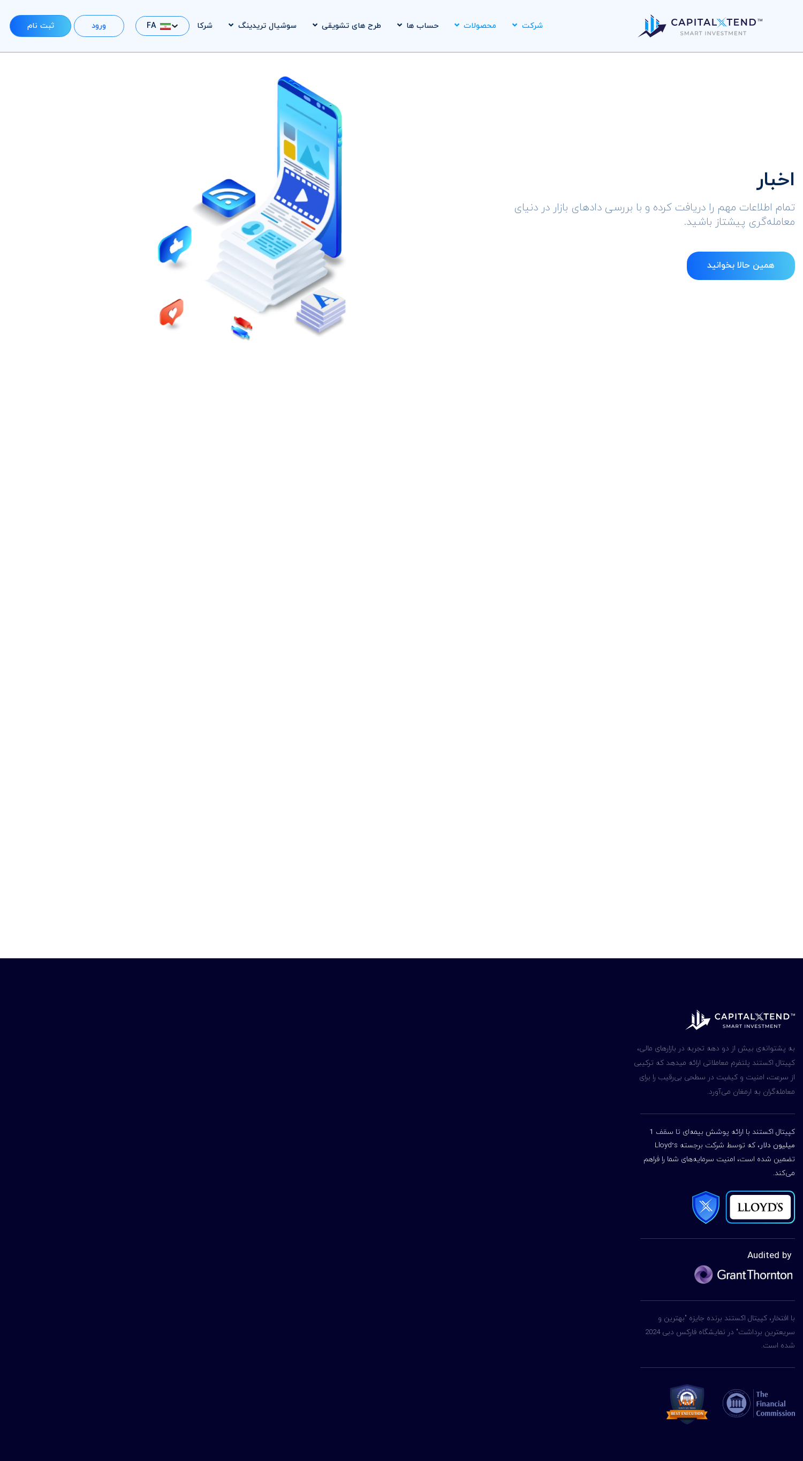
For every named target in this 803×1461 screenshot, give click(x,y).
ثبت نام (40, 26)
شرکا (205, 26)
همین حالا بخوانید (741, 265)
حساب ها (417, 26)
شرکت (527, 26)
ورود (99, 26)
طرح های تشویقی (347, 26)
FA (159, 26)
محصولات (475, 26)
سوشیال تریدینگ (262, 26)
